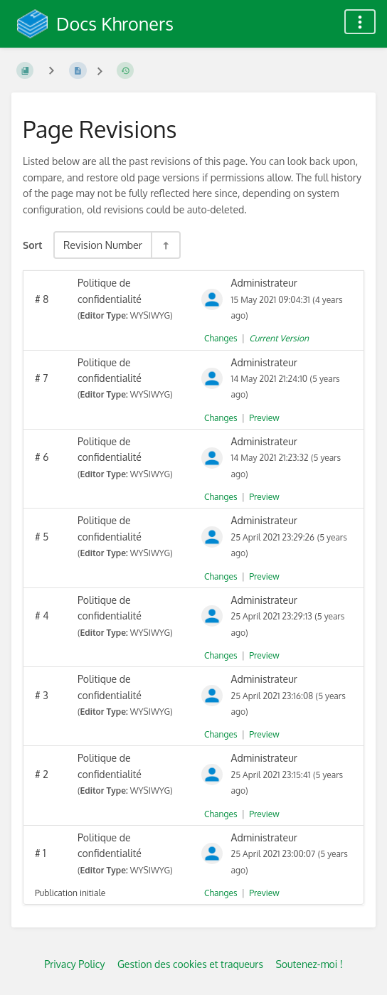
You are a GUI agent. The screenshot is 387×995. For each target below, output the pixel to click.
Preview (264, 418)
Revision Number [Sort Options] (102, 244)
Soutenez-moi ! (308, 964)
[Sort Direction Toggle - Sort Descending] (165, 245)
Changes (220, 338)
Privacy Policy (74, 964)
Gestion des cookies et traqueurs (190, 964)
